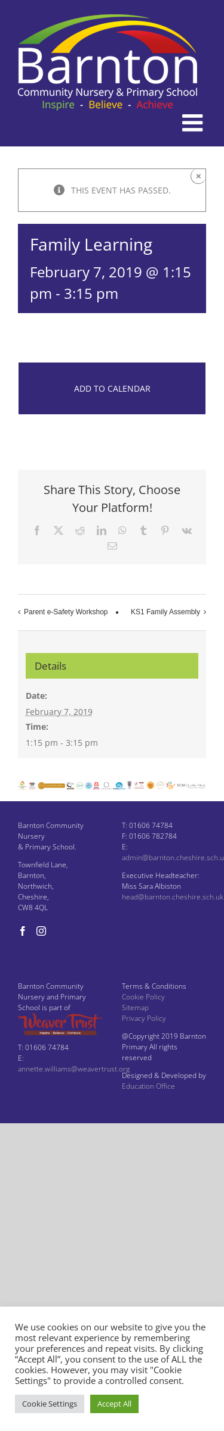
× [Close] (198, 176)
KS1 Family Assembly (165, 612)
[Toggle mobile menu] (194, 123)
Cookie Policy (143, 997)
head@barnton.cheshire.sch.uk (172, 897)
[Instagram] (41, 931)
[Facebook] (22, 931)
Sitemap (135, 1007)
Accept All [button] (114, 1403)
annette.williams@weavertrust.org (74, 1069)
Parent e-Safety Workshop (66, 612)
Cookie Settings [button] (49, 1403)
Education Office (148, 1086)
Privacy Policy (144, 1018)
